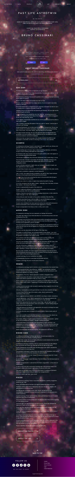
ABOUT (69, 4)
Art (44, 62)
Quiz (31, 62)
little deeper (43, 139)
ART (48, 4)
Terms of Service (47, 465)
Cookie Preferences (48, 468)
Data (19, 4)
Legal (45, 467)
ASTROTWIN (8, 4)
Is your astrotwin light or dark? (37, 74)
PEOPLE (29, 4)
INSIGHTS (58, 4)
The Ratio (18, 374)
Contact (45, 461)
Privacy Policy (47, 463)
